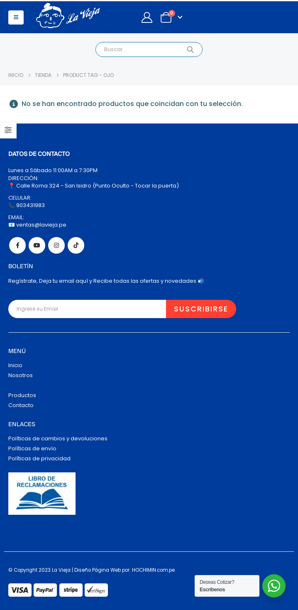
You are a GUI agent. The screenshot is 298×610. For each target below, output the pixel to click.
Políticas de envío (32, 448)
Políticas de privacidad (39, 458)
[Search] (190, 49)
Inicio (15, 365)
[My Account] (146, 17)
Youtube (37, 245)
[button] (16, 17)
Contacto (21, 405)
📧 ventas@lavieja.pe (37, 225)
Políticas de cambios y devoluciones (57, 438)
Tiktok (76, 245)
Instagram (56, 245)
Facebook (17, 245)
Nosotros (20, 375)
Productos (22, 395)
